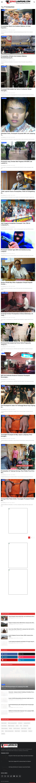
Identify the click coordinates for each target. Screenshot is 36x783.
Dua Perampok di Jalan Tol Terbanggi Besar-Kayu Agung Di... (18, 406)
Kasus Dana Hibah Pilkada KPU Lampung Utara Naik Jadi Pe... (22, 629)
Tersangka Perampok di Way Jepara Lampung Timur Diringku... (16, 435)
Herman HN (25, 723)
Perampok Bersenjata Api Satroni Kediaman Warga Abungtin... (16, 89)
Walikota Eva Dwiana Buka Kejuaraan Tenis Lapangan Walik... (21, 708)
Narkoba (3, 731)
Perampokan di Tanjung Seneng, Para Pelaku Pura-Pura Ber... (17, 471)
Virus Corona (4, 723)
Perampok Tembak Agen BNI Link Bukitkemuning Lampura (16, 250)
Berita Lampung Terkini (12, 720)
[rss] (20, 774)
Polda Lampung (4, 726)
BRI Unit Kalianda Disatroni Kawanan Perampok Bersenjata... (15, 376)
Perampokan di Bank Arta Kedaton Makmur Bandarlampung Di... (14, 56)
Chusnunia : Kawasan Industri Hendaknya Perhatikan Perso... (21, 689)
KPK (21, 723)
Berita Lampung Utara (9, 728)
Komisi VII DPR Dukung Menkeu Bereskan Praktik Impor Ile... (21, 695)
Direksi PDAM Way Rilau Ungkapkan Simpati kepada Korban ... (16, 283)
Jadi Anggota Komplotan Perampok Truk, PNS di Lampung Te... (15, 224)
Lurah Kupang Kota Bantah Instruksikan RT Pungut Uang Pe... (22, 641)
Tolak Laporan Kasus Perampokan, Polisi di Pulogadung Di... (18, 192)
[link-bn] (18, 520)
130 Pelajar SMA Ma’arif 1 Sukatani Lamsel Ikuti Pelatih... (20, 764)
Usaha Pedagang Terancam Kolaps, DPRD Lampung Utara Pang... (21, 636)
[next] (34, 538)
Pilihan (29, 726)
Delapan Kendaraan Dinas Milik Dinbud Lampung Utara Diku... (22, 622)
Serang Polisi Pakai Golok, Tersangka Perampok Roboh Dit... (17, 499)
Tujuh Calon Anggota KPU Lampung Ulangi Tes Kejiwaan (20, 759)
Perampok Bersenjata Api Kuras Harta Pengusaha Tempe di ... (16, 343)
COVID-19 (20, 720)
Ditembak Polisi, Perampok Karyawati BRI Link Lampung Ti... (18, 134)
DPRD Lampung (17, 726)
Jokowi (17, 723)
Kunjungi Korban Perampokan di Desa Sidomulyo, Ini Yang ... (17, 314)
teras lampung (3, 137)
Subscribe (32, 781)
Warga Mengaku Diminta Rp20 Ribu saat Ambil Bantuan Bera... (22, 616)
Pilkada (10, 726)
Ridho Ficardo (23, 726)
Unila (2, 728)
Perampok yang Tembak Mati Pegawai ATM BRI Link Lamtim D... (16, 162)
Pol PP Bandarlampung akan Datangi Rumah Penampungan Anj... (21, 703)
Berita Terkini (17, 728)
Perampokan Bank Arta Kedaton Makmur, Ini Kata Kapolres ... (16, 27)
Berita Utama (4, 720)
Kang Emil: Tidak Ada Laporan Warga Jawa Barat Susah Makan (21, 753)
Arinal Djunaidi (24, 728)
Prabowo (30, 728)
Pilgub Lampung (11, 723)
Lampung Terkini (27, 720)
